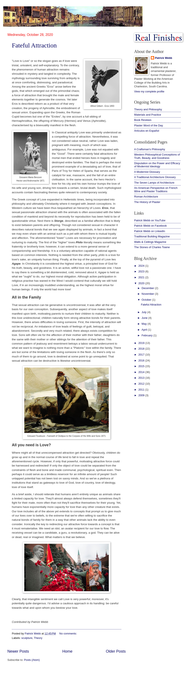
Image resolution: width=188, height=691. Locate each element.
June (145, 317)
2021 (141, 277)
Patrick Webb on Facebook (150, 225)
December (148, 288)
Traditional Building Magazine (152, 236)
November (148, 293)
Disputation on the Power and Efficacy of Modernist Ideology (157, 165)
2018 (141, 348)
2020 (141, 283)
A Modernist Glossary (147, 171)
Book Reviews (142, 120)
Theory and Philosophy (148, 109)
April (145, 329)
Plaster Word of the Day (148, 125)
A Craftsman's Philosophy (149, 149)
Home (67, 651)
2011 (141, 389)
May (144, 323)
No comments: (68, 633)
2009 (141, 395)
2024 (141, 265)
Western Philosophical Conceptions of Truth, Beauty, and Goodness (157, 156)
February (147, 335)
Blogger (112, 682)
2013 (141, 377)
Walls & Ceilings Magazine (150, 241)
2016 (141, 360)
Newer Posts (18, 651)
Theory (38, 638)
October (147, 299)
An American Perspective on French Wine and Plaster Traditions (155, 189)
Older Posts (116, 651)
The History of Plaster (147, 202)
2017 (141, 354)
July (144, 312)
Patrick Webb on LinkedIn (149, 231)
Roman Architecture (146, 196)
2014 (141, 372)
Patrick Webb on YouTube (149, 220)
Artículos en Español (146, 130)
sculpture (26, 638)
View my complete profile (149, 91)
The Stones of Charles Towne (152, 247)
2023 (141, 271)
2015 (141, 366)
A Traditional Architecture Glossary (155, 177)
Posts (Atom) (32, 659)
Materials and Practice (147, 114)
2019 (141, 343)
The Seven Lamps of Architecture (154, 182)
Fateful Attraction (34, 45)
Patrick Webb (163, 57)
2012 (141, 383)
